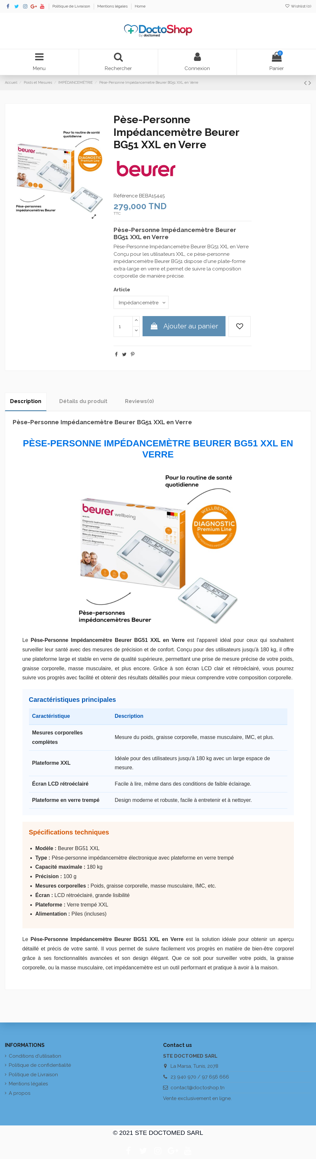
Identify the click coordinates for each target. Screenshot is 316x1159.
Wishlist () (298, 6)
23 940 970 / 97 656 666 (200, 1077)
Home (140, 6)
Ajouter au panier (184, 326)
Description (25, 401)
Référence (126, 196)
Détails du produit (83, 401)
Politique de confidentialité (40, 1065)
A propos (19, 1093)
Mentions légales (113, 6)
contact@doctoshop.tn (198, 1088)
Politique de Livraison (71, 6)
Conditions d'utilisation (35, 1056)
